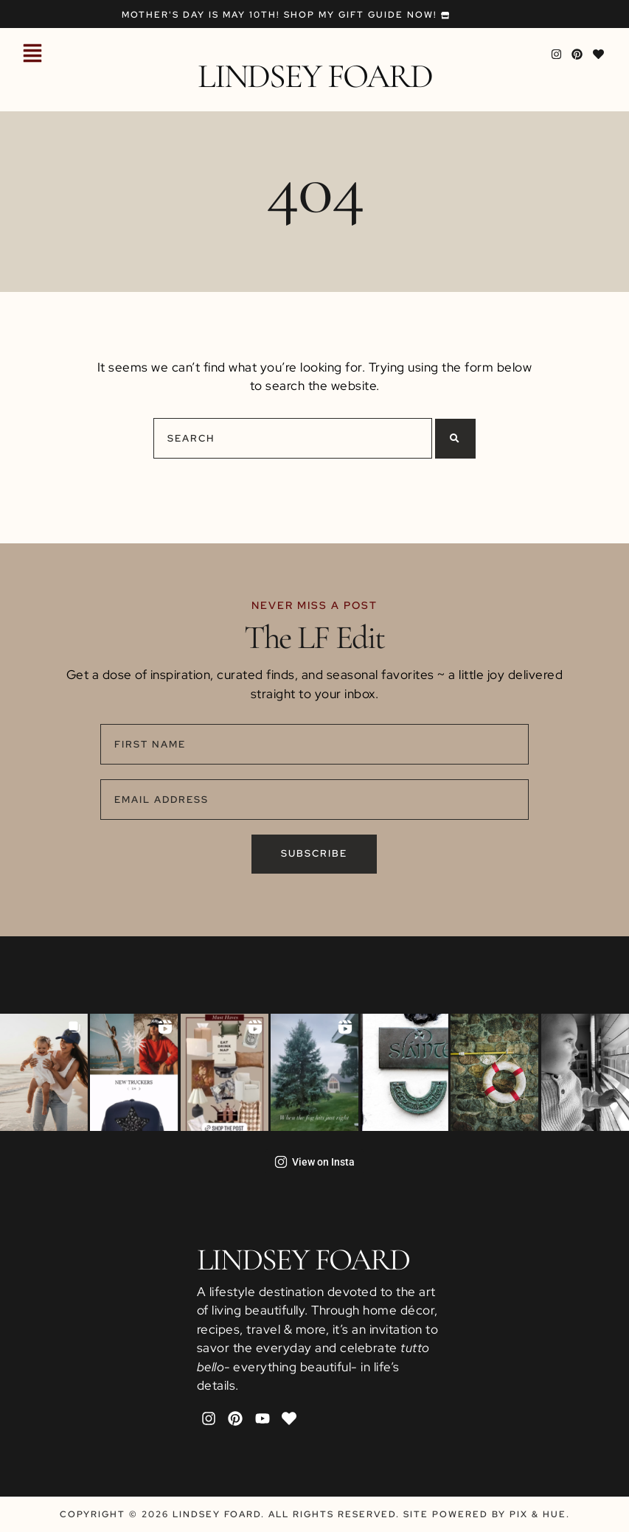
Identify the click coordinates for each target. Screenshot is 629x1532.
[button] (32, 54)
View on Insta (314, 1162)
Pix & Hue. (540, 1514)
